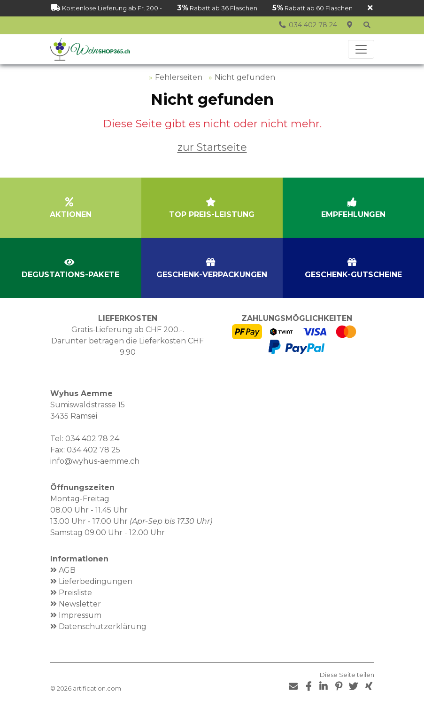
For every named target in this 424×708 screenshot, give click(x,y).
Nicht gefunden (245, 77)
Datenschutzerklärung (102, 626)
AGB (67, 570)
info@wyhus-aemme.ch (94, 461)
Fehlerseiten (178, 77)
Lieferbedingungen (95, 581)
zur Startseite (212, 147)
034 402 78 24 (92, 438)
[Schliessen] (370, 8)
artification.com (97, 688)
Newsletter (80, 603)
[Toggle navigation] (361, 49)
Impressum (80, 615)
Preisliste (75, 592)
